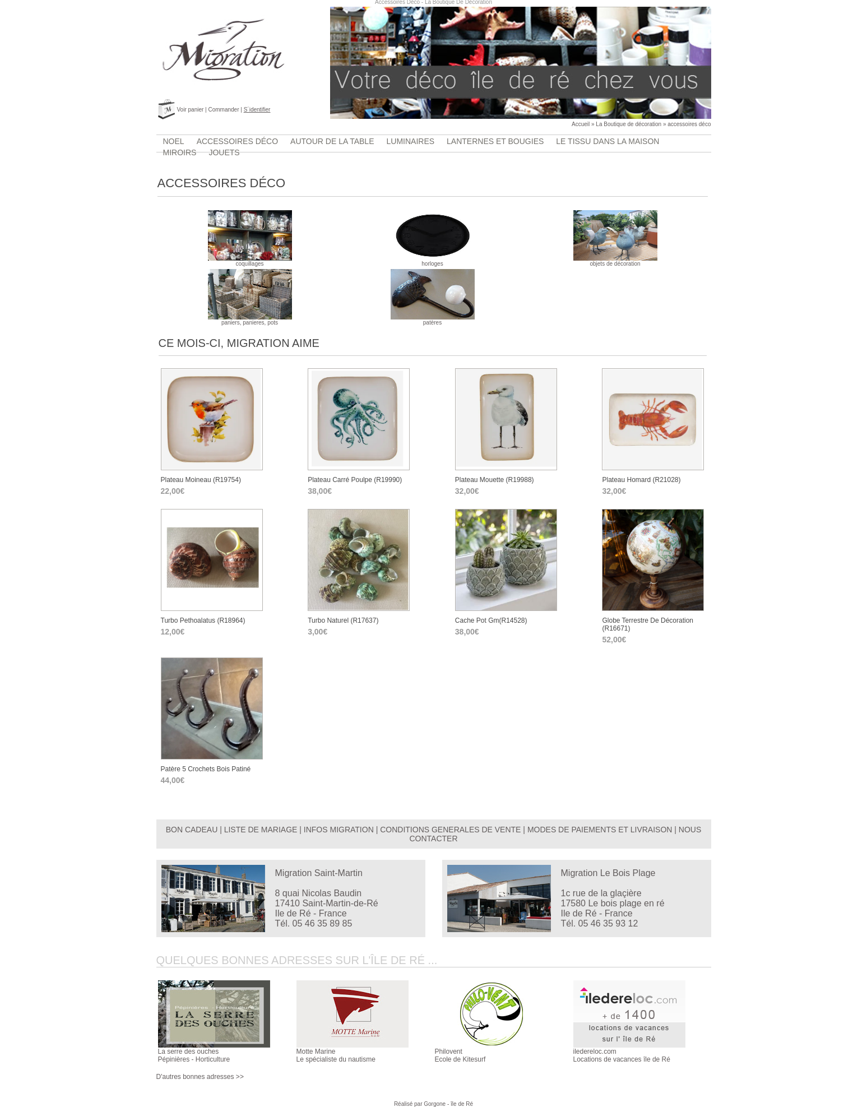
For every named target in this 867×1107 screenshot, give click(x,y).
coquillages (250, 261)
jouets (223, 152)
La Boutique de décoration (628, 124)
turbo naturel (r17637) (343, 620)
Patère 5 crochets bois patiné (206, 769)
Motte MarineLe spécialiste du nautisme (335, 1055)
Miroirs (180, 152)
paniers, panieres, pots (250, 320)
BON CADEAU (192, 829)
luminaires (411, 141)
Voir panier (190, 109)
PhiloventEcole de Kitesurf (460, 1055)
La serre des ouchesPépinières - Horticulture (194, 1055)
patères (433, 320)
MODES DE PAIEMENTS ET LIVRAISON (600, 829)
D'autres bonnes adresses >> (200, 1077)
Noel (173, 141)
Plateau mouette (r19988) (494, 480)
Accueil (581, 124)
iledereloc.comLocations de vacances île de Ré (621, 1055)
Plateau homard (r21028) (641, 480)
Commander (223, 109)
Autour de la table (332, 141)
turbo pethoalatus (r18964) (203, 620)
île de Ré (462, 1104)
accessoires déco (689, 124)
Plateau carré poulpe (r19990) (355, 480)
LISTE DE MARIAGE (261, 829)
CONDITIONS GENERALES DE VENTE (450, 829)
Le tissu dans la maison (607, 141)
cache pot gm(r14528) (491, 620)
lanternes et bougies (495, 141)
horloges (433, 261)
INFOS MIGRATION (339, 829)
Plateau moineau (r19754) (201, 480)
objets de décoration (615, 261)
